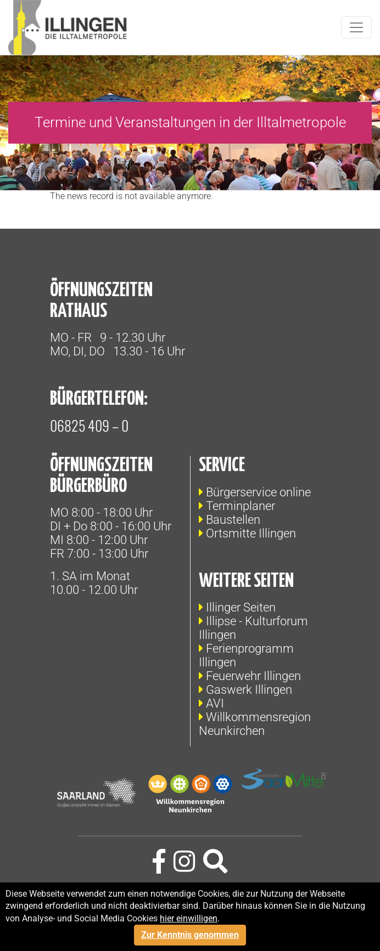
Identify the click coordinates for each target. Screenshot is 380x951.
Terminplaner (240, 506)
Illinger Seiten (241, 607)
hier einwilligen (188, 918)
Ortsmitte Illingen (251, 533)
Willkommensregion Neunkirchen (255, 724)
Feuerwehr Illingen (253, 676)
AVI (215, 703)
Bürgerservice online (258, 492)
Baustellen (233, 520)
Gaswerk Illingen (249, 690)
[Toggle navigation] (356, 27)
